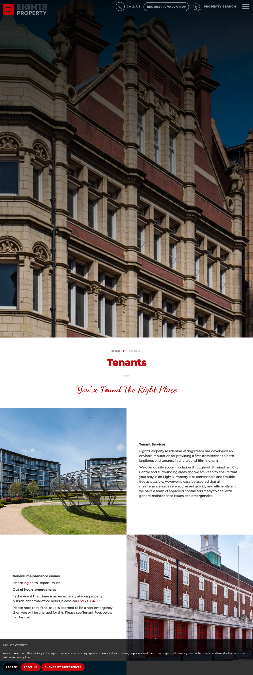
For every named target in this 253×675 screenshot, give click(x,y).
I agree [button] (11, 667)
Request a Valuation (167, 7)
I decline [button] (30, 667)
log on (29, 583)
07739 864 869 (89, 601)
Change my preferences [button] (62, 667)
